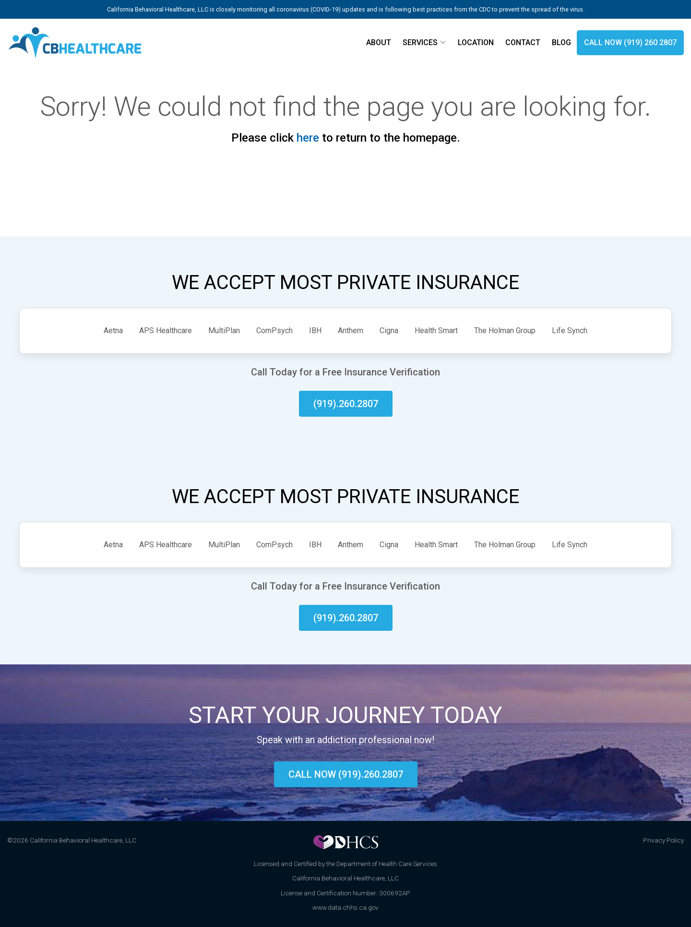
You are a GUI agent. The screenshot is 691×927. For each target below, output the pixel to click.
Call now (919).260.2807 (345, 774)
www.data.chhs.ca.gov (345, 907)
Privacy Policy (663, 840)
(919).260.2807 (345, 403)
